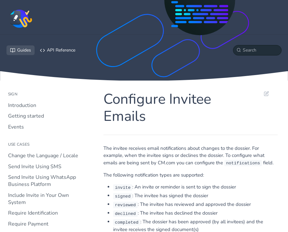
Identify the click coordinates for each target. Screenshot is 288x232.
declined (125, 213)
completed (126, 222)
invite (123, 187)
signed (123, 196)
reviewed (125, 204)
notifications (243, 163)
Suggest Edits (266, 93)
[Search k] (257, 50)
